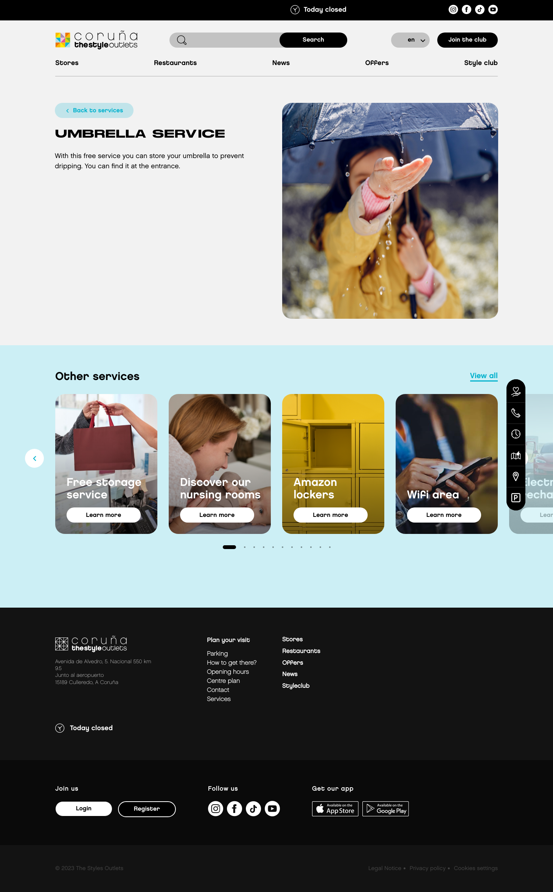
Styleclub (295, 686)
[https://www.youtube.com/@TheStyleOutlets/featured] (493, 11)
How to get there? (231, 663)
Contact (218, 690)
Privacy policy (428, 868)
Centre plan (223, 681)
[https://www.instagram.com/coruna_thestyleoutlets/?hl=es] (453, 11)
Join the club (468, 40)
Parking (217, 654)
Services (219, 699)
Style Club (481, 63)
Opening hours (228, 672)
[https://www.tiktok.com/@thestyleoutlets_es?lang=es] (480, 11)
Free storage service (104, 488)
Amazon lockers (315, 488)
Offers (377, 63)
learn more (104, 515)
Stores (67, 63)
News (281, 63)
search (313, 40)
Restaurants (175, 63)
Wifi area (433, 495)
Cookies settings (476, 868)
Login (83, 808)
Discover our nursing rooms (220, 488)
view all (484, 376)
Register (147, 809)
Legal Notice (384, 868)
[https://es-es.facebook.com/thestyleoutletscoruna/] (466, 11)
